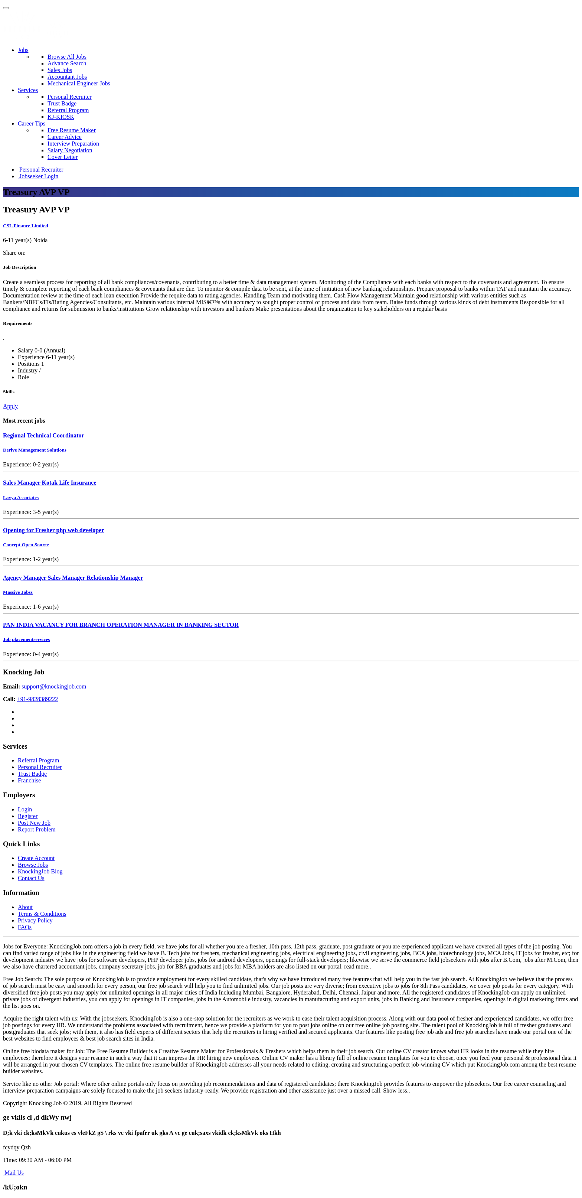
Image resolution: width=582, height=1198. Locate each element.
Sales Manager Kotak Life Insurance (49, 482)
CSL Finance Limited (25, 225)
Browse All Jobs (67, 56)
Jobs (23, 50)
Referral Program (68, 110)
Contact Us (31, 878)
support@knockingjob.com (54, 686)
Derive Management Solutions (34, 450)
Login (25, 809)
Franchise (29, 780)
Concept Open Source (26, 544)
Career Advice (65, 137)
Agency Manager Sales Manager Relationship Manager (73, 577)
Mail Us (13, 1172)
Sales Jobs (60, 70)
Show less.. (396, 1090)
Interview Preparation (73, 143)
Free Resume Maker (72, 130)
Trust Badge (62, 103)
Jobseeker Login (38, 176)
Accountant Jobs (67, 77)
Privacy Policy (35, 920)
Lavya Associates (21, 497)
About (25, 907)
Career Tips (31, 123)
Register (27, 816)
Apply (10, 406)
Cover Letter (63, 157)
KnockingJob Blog (40, 871)
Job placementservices (26, 639)
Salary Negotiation (70, 150)
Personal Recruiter (70, 97)
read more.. (357, 966)
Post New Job (34, 823)
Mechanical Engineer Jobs (79, 83)
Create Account (36, 858)
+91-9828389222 (37, 699)
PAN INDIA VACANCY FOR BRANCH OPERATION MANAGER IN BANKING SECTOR (121, 625)
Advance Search (67, 63)
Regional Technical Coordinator (43, 435)
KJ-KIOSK (61, 117)
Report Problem (37, 829)
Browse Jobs (33, 865)
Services (28, 90)
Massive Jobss (18, 592)
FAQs (25, 927)
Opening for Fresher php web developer (53, 530)
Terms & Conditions (42, 914)
